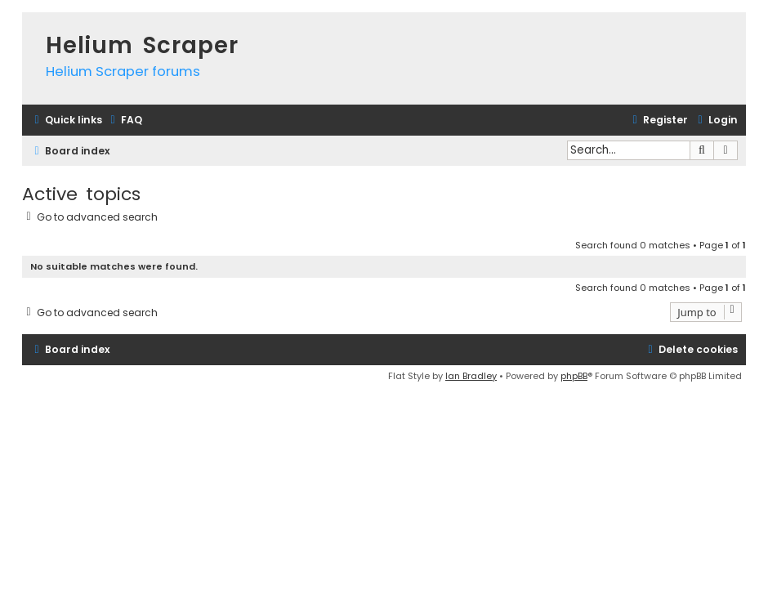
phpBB (573, 375)
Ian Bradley (471, 375)
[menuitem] (124, 120)
